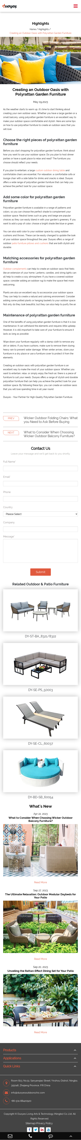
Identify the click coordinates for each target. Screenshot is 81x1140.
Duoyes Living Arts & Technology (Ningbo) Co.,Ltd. (45, 1113)
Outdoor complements (15, 269)
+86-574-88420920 (17, 1101)
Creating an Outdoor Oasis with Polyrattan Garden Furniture (40, 33)
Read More (40, 882)
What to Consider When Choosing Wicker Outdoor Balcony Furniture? (49, 434)
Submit (40, 572)
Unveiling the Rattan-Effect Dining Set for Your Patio (40, 970)
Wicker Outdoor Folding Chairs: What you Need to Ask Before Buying (51, 420)
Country (8, 507)
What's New (40, 806)
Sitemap (30, 1123)
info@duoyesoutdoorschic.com (24, 1092)
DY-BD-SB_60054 (40, 797)
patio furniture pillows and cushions (30, 243)
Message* (9, 536)
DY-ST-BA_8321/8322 (40, 636)
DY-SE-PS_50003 (40, 690)
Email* (6, 476)
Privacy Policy (44, 1123)
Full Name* (9, 461)
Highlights (43, 29)
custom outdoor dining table (50, 170)
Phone (7, 492)
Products (9, 1050)
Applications (12, 1058)
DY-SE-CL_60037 (40, 743)
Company (9, 522)
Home (33, 29)
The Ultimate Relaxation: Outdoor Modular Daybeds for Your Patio (40, 896)
